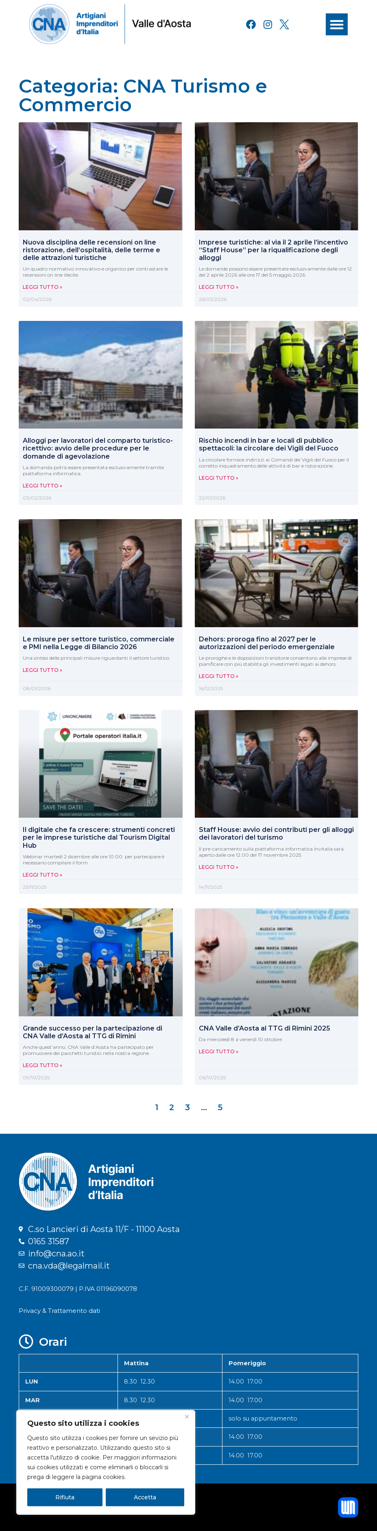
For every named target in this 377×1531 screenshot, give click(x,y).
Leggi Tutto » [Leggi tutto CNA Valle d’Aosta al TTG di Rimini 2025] (218, 1051)
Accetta (145, 1497)
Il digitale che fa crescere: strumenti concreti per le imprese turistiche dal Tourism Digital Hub (99, 837)
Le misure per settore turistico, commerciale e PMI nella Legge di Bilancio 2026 (98, 643)
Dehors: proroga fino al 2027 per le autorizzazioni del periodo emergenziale (267, 643)
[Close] (187, 1417)
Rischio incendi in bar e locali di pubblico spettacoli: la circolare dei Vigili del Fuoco (268, 444)
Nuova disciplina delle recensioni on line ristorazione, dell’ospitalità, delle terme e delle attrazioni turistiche (91, 250)
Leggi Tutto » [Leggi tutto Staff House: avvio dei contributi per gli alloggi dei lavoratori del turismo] (218, 867)
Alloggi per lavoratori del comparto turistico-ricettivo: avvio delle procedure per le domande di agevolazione (98, 448)
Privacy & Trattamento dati (59, 1310)
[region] (105, 1462)
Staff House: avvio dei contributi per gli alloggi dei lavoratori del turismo (276, 833)
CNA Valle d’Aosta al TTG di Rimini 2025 (264, 1028)
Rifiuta (64, 1497)
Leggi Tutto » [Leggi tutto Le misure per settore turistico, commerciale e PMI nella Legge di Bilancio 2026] (42, 670)
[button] (337, 24)
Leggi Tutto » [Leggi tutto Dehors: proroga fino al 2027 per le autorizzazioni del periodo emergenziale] (218, 676)
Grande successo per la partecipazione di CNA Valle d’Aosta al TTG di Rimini (92, 1032)
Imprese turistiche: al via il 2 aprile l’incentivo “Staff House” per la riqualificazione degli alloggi (273, 250)
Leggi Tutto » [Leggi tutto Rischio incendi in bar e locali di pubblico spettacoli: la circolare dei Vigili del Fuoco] (218, 478)
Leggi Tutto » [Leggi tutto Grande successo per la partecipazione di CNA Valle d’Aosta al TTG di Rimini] (42, 1065)
